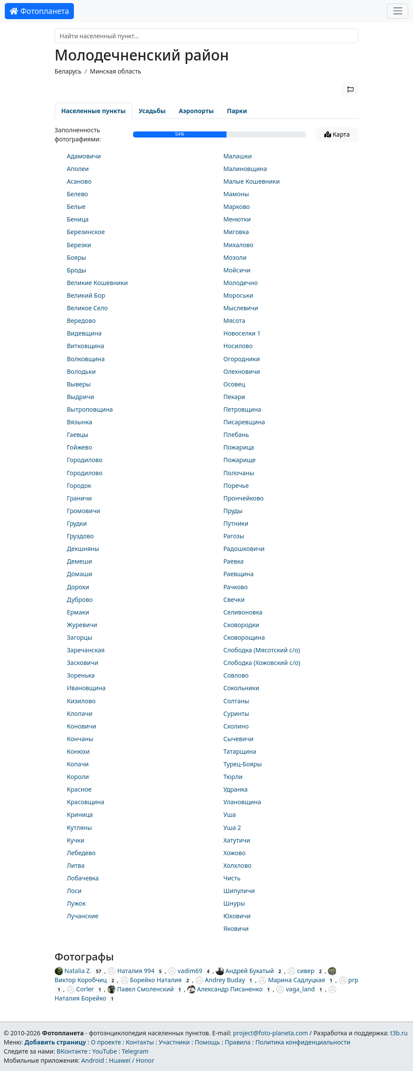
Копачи (78, 764)
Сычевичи (238, 739)
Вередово (81, 320)
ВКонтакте (72, 1051)
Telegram (135, 1051)
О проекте (106, 1042)
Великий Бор (86, 295)
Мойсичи (237, 270)
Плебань (236, 434)
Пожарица (238, 447)
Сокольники (241, 688)
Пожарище (239, 460)
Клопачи (80, 713)
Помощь (207, 1042)
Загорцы (79, 637)
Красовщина (85, 802)
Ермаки (78, 612)
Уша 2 (232, 827)
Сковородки (241, 625)
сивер (300, 971)
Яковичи (236, 928)
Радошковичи (244, 548)
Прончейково (243, 498)
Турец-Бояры (242, 764)
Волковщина (86, 359)
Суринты (236, 713)
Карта (337, 134)
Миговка (236, 232)
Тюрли (233, 776)
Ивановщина (86, 688)
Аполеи (78, 169)
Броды (77, 270)
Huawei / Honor (131, 1060)
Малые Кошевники (251, 181)
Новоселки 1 (242, 333)
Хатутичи (236, 840)
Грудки (77, 523)
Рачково (235, 587)
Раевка (233, 561)
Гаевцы (77, 434)
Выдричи (80, 397)
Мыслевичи (240, 308)
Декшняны (83, 548)
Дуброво (80, 599)
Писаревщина (244, 422)
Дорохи (78, 587)
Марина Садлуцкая (291, 980)
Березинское (86, 232)
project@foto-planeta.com (270, 1033)
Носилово (238, 346)
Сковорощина (244, 637)
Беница (78, 219)
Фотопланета (39, 11)
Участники (174, 1042)
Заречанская (86, 650)
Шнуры (234, 903)
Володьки (81, 371)
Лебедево (81, 853)
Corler (80, 989)
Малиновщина (245, 169)
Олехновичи (241, 371)
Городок (79, 485)
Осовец (234, 384)
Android (92, 1060)
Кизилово (81, 701)
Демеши (79, 561)
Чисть (231, 878)
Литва (76, 865)
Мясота (234, 320)
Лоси (74, 890)
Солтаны (236, 701)
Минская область (115, 71)
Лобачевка (83, 878)
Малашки (237, 156)
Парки (237, 111)
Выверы (79, 384)
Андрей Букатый (245, 971)
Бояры (76, 257)
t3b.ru (399, 1033)
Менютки (237, 219)
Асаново (79, 181)
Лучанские (83, 916)
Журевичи (82, 625)
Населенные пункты (93, 111)
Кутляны (79, 827)
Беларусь (68, 71)
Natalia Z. (73, 971)
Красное (79, 789)
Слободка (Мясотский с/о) (261, 650)
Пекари (234, 397)
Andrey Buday (220, 980)
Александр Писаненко (225, 989)
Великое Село (87, 308)
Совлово (236, 675)
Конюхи (78, 751)
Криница (80, 814)
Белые (76, 206)
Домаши (80, 574)
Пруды (233, 511)
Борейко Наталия (151, 980)
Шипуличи (239, 890)
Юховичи (237, 916)
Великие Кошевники (97, 283)
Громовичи (83, 511)
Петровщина (242, 409)
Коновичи (82, 726)
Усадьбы (152, 111)
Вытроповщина (90, 409)
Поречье (236, 485)
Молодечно (240, 283)
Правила (237, 1042)
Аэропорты (196, 111)
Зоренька (81, 675)
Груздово (80, 536)
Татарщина (239, 751)
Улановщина (242, 802)
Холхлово (237, 865)
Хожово (234, 853)
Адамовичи (84, 156)
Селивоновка (243, 612)
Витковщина (85, 346)
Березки (79, 245)
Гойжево (79, 447)
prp (349, 980)
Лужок (76, 903)
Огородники (241, 359)
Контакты (140, 1042)
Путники (236, 523)
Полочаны (238, 473)
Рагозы (233, 536)
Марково (236, 206)
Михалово (238, 245)
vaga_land (295, 989)
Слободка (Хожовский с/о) (261, 662)
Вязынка (79, 422)
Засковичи (82, 662)
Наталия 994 (130, 971)
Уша (229, 814)
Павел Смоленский (140, 989)
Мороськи (238, 295)
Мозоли (234, 257)
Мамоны (236, 194)
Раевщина (238, 574)
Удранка (235, 789)
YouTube (104, 1051)
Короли (78, 776)
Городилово (85, 460)
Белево (77, 194)
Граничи (79, 498)
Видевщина (84, 333)
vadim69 (185, 971)
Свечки (234, 599)
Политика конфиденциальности (303, 1042)
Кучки (75, 840)
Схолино (236, 726)
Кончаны (80, 739)
